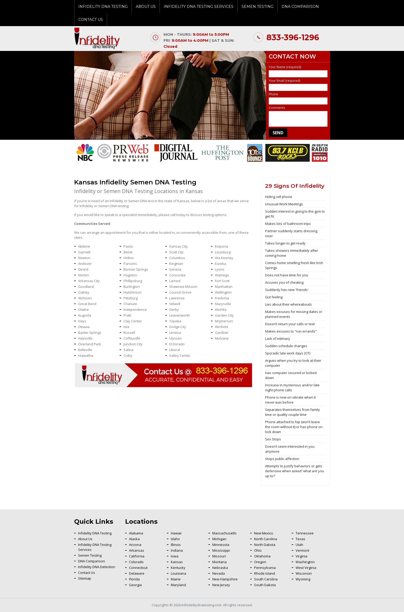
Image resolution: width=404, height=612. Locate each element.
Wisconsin (304, 573)
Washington (305, 561)
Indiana (177, 550)
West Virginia (306, 567)
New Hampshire (225, 579)
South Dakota (265, 584)
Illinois (176, 544)
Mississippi (221, 550)
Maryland (178, 584)
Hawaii (176, 533)
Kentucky (178, 567)
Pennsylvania (265, 567)
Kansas (177, 561)
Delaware (136, 573)
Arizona (135, 544)
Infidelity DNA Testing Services (198, 6)
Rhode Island (264, 573)
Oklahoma (262, 556)
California (136, 556)
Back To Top (387, 513)
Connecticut (138, 567)
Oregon (260, 561)
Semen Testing (257, 6)
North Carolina (265, 539)
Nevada (218, 573)
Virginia (301, 556)
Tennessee (305, 533)
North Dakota (264, 544)
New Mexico (263, 533)
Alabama (136, 533)
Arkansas (136, 550)
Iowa (174, 556)
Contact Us (90, 19)
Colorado (136, 561)
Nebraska (220, 567)
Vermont (302, 550)
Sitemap (84, 578)
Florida (134, 579)
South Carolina (266, 579)
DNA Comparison (300, 6)
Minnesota (220, 544)
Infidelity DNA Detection (96, 566)
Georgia (135, 584)
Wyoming (303, 579)
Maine (176, 579)
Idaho (175, 539)
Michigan (219, 539)
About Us (146, 6)
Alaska (134, 539)
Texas (300, 539)
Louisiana (178, 573)
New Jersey (221, 584)
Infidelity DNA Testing (103, 6)
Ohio (258, 550)
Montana (219, 561)
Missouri (219, 556)
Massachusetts (224, 533)
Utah (299, 544)
